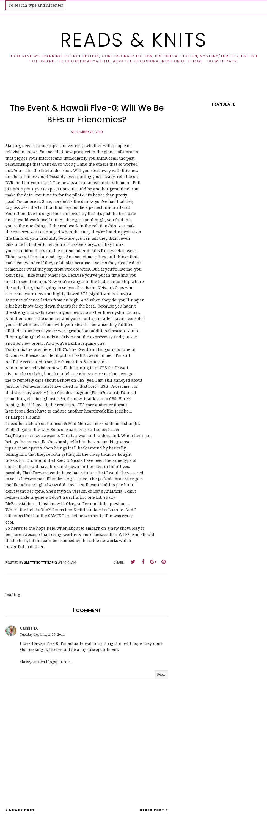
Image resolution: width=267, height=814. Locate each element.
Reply (161, 674)
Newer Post (22, 810)
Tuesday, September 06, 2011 (42, 635)
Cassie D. (29, 628)
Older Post (152, 810)
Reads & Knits (133, 39)
